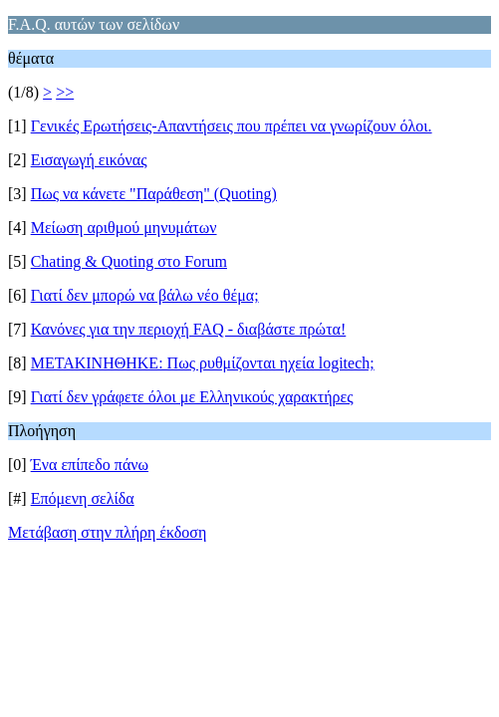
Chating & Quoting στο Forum (129, 261)
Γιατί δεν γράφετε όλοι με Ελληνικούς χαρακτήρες (192, 396)
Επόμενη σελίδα (82, 498)
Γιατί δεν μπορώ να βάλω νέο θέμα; (145, 295)
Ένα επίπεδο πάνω (89, 464)
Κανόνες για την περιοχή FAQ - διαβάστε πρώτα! (189, 329)
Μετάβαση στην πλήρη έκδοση (107, 532)
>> (65, 92)
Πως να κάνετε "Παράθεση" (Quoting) (154, 193)
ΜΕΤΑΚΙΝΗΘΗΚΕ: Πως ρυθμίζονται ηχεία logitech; (202, 363)
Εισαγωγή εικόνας (89, 159)
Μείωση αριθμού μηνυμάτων (124, 227)
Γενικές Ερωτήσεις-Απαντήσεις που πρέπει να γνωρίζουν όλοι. (231, 126)
